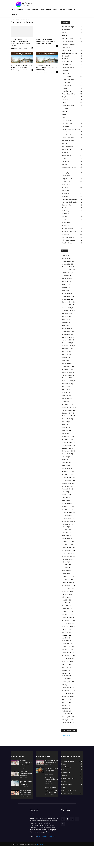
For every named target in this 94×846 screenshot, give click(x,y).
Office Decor (66, 176)
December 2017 (67, 547)
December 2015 (67, 617)
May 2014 (65, 673)
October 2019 (66, 483)
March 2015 (66, 644)
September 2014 (67, 661)
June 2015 (65, 635)
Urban (64, 219)
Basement (65, 35)
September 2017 (67, 556)
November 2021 (67, 410)
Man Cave (65, 164)
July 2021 (65, 422)
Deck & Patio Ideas (68, 62)
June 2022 (65, 390)
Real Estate (65, 193)
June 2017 (65, 565)
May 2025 (65, 287)
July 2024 (65, 316)
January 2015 (66, 650)
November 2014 (67, 655)
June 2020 (65, 460)
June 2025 (65, 284)
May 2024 (65, 322)
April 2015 (65, 641)
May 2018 (65, 533)
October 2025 (66, 273)
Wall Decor (65, 234)
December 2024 (67, 302)
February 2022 (66, 401)
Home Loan (65, 132)
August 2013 (66, 699)
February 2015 (66, 647)
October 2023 (66, 343)
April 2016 (65, 606)
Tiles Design (66, 208)
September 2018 (67, 521)
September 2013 (67, 696)
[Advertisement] (60, 4)
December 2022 (67, 372)
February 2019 (66, 506)
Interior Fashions (67, 146)
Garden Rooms (65, 736)
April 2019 (65, 501)
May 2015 (65, 638)
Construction (66, 56)
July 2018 (65, 527)
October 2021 (66, 413)
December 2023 (67, 337)
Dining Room (66, 73)
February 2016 (66, 612)
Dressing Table (67, 82)
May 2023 (65, 357)
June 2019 (65, 495)
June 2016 (65, 600)
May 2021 (65, 428)
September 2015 (67, 626)
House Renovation (68, 138)
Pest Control (66, 184)
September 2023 (67, 346)
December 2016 (67, 582)
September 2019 (67, 486)
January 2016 (66, 614)
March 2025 (66, 293)
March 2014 (66, 679)
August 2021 (66, 419)
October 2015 (66, 623)
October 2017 (66, 553)
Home (13, 9)
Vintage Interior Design (69, 231)
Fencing (64, 88)
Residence (65, 196)
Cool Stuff (65, 59)
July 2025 (65, 281)
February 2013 (66, 717)
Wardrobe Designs (68, 237)
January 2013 (66, 720)
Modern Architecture (69, 167)
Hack (63, 117)
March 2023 (66, 363)
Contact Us (71, 9)
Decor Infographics (68, 68)
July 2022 (65, 387)
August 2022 (66, 384)
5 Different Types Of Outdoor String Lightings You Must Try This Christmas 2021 (51, 789)
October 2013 (66, 693)
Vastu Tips (65, 225)
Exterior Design (67, 85)
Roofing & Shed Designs (69, 199)
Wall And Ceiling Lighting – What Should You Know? (51, 779)
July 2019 (65, 492)
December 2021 (67, 407)
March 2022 (66, 398)
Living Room (62, 9)
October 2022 (66, 378)
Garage (64, 111)
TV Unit (64, 217)
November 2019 (67, 480)
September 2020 (67, 451)
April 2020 (65, 465)
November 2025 (67, 270)
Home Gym (65, 126)
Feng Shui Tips (67, 91)
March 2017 (66, 574)
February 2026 (66, 261)
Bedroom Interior (67, 41)
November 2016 (67, 585)
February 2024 (66, 331)
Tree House (65, 214)
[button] (80, 10)
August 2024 (66, 314)
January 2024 (66, 334)
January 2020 (66, 474)
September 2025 (67, 276)
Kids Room (65, 152)
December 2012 (67, 723)
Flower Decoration (68, 106)
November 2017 (67, 550)
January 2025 (66, 299)
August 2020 (66, 454)
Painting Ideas (66, 182)
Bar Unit (64, 33)
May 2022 (65, 392)
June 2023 (65, 354)
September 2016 (67, 591)
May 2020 (65, 463)
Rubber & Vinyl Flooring (69, 202)
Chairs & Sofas (66, 50)
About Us (14, 14)
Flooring (64, 103)
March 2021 (66, 433)
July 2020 (65, 457)
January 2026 (66, 264)
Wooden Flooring (67, 243)
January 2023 (66, 369)
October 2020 (66, 448)
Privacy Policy (39, 844)
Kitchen (55, 9)
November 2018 (67, 515)
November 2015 (67, 620)
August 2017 (66, 559)
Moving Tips (66, 173)
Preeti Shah (39, 72)
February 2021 (66, 436)
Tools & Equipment (68, 211)
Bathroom (20, 9)
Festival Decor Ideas (68, 94)
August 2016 (66, 594)
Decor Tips (65, 70)
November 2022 (67, 375)
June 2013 (65, 705)
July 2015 (65, 632)
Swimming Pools (67, 205)
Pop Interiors (66, 190)
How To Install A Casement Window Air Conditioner (26, 773)
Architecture (66, 30)
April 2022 (65, 395)
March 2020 (66, 468)
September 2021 (67, 416)
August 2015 (66, 629)
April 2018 (65, 536)
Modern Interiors (67, 170)
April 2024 (65, 325)
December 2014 (67, 652)
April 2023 (65, 360)
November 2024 (67, 305)
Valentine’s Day (67, 222)
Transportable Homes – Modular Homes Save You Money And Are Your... (45, 41)
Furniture (35, 9)
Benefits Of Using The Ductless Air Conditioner (26, 782)
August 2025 (66, 279)
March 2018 (66, 539)
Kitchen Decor (66, 155)
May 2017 (65, 568)
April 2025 (65, 290)
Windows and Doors (68, 240)
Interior (48, 9)
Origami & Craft (67, 179)
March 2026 (66, 258)
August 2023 (66, 349)
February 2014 (66, 682)
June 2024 (65, 319)
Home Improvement (68, 129)
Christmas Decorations (69, 53)
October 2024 (66, 308)
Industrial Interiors (68, 141)
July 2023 (65, 352)
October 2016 (66, 588)
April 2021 (65, 430)
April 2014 (65, 676)
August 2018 (66, 524)
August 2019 (66, 489)
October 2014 (66, 658)
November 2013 (67, 690)
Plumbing (65, 187)
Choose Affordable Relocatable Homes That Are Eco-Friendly (46, 67)
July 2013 (65, 702)
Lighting (64, 158)
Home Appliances (67, 120)
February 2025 (66, 296)
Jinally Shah (14, 48)
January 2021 (66, 439)
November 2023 (67, 340)
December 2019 (67, 477)
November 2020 (67, 445)
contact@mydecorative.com (46, 836)
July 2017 (65, 562)
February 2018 (66, 541)
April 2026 (65, 255)
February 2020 (66, 471)
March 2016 (66, 609)
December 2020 (67, 442)
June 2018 (65, 530)
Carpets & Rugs (67, 47)
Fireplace (65, 97)
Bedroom (27, 9)
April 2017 (65, 571)
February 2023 (66, 366)
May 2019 (65, 498)
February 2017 (66, 577)
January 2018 (66, 544)
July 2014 (65, 667)
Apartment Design (68, 27)
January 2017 (66, 579)
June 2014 (65, 670)
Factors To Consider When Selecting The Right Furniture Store (26, 792)
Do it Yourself (66, 76)
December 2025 (67, 267)
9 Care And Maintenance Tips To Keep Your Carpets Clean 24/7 (26, 763)
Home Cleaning (67, 123)
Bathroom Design (67, 38)
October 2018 (66, 518)
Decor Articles (66, 65)
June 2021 (65, 425)
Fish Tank (65, 100)
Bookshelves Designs (69, 44)
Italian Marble (66, 149)
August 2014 (66, 664)
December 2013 (67, 688)
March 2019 (66, 503)
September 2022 (67, 381)
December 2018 (67, 512)
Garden (42, 9)
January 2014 (66, 685)
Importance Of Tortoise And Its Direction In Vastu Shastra (51, 770)
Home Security (66, 135)
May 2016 (65, 603)
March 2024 (66, 328)
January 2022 (66, 404)
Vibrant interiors (67, 228)
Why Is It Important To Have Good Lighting (51, 761)
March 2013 (66, 714)
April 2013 (65, 711)
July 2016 (65, 597)
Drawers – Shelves (68, 79)
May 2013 (65, 708)
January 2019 (66, 509)
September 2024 (67, 311)
